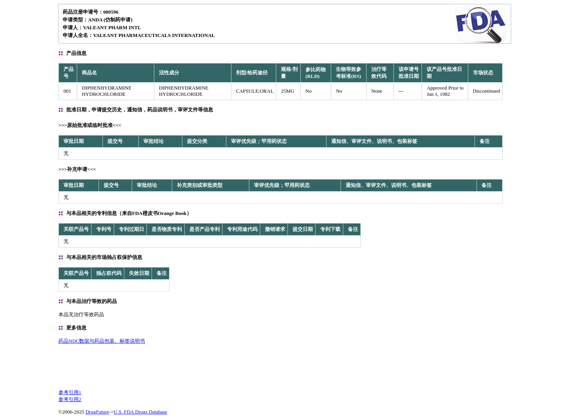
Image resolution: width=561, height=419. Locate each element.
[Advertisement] (247, 366)
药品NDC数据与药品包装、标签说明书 (101, 341)
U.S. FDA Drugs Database (141, 412)
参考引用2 (69, 399)
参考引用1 (69, 392)
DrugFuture (97, 412)
